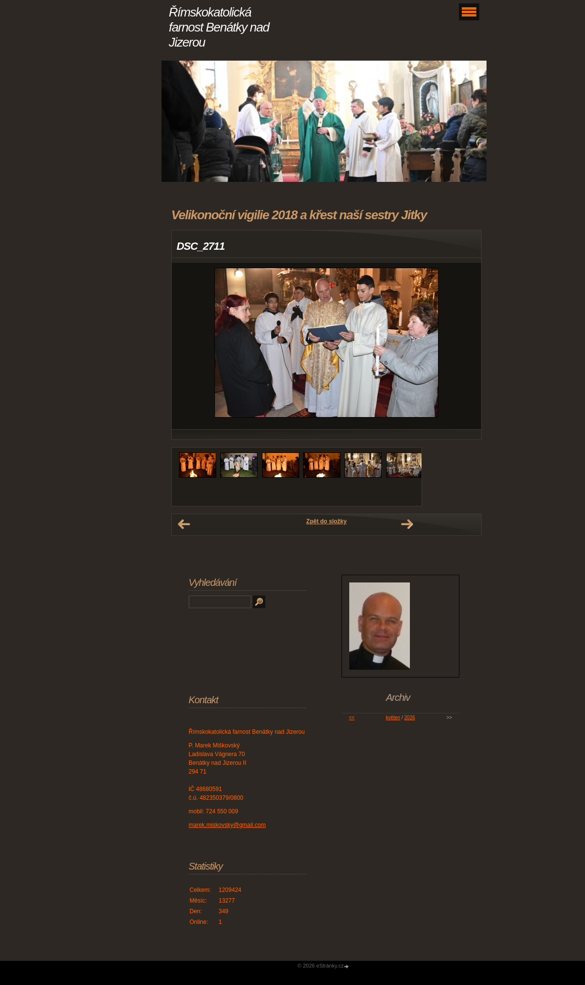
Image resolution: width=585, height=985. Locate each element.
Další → (407, 524)
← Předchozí (184, 524)
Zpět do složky (326, 521)
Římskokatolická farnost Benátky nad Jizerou (219, 27)
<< (352, 717)
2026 (409, 717)
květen (393, 717)
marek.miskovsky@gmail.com (227, 825)
